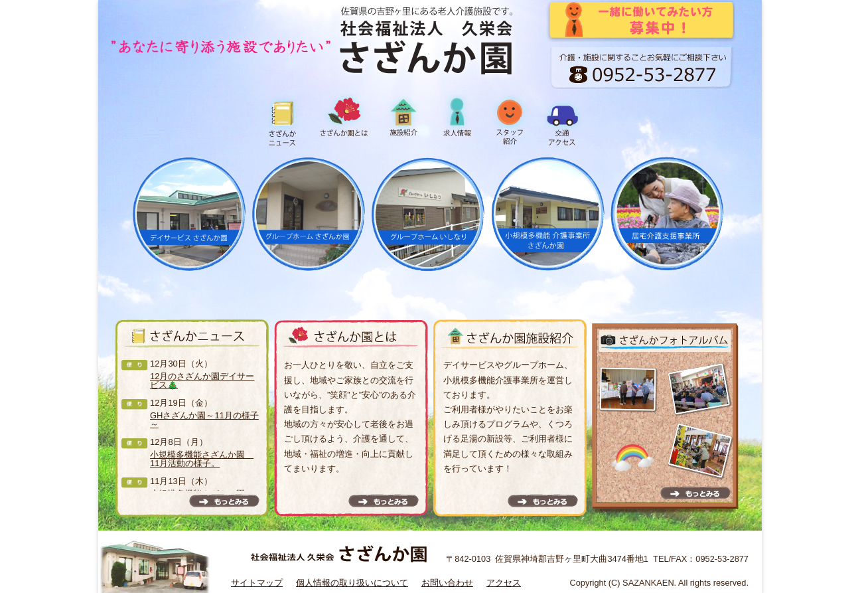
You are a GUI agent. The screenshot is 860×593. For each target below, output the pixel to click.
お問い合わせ (447, 583)
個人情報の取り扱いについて (352, 583)
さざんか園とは (343, 120)
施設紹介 (403, 120)
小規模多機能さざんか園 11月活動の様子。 (201, 459)
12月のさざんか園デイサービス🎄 (202, 380)
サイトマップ (257, 583)
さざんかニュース (284, 120)
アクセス (503, 583)
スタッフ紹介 (510, 120)
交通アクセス (563, 120)
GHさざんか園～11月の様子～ (204, 419)
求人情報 (456, 120)
